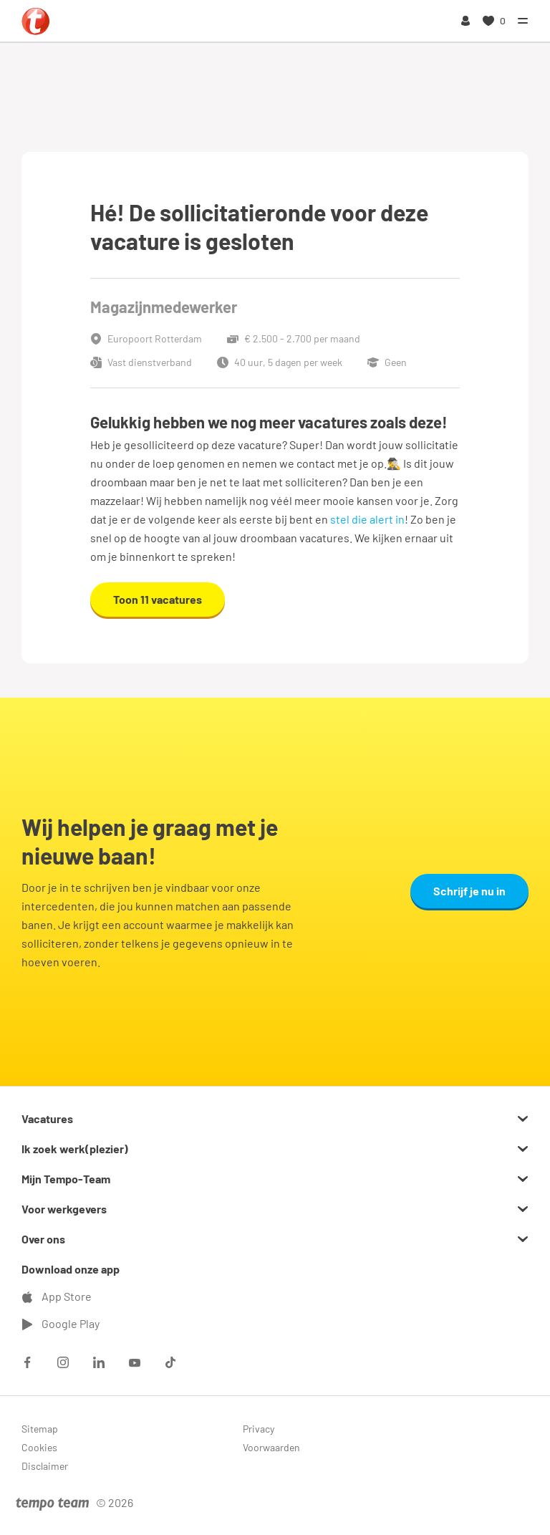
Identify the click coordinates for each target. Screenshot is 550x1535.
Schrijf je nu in (469, 891)
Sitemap (39, 1429)
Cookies (39, 1447)
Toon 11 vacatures (157, 599)
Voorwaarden (271, 1447)
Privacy (258, 1429)
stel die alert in (367, 519)
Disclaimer (44, 1466)
